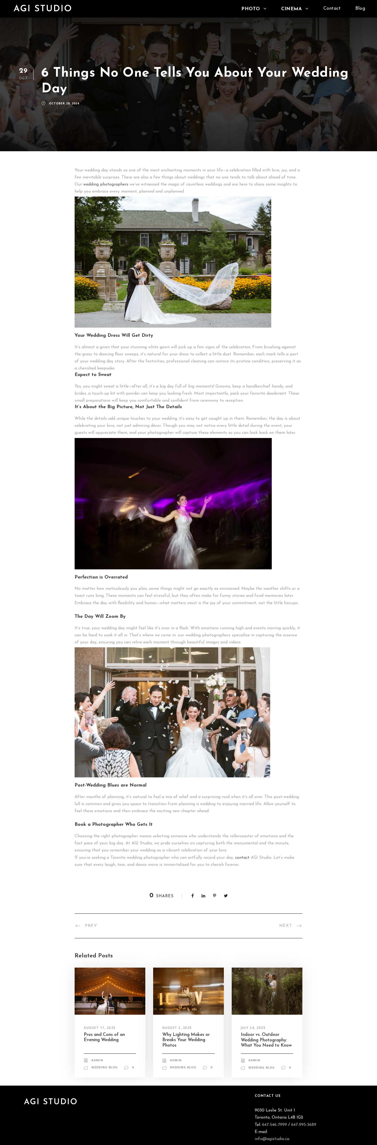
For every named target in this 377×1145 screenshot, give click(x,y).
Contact (332, 8)
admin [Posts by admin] (97, 1060)
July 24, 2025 (253, 1027)
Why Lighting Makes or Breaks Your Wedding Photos (186, 1040)
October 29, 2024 (64, 103)
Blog (360, 8)
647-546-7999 (274, 1125)
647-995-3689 (303, 1125)
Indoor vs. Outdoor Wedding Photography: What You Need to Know (266, 1040)
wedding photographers (105, 184)
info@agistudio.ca (272, 1139)
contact (242, 858)
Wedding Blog (104, 1067)
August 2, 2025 (177, 1027)
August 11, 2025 (100, 1027)
